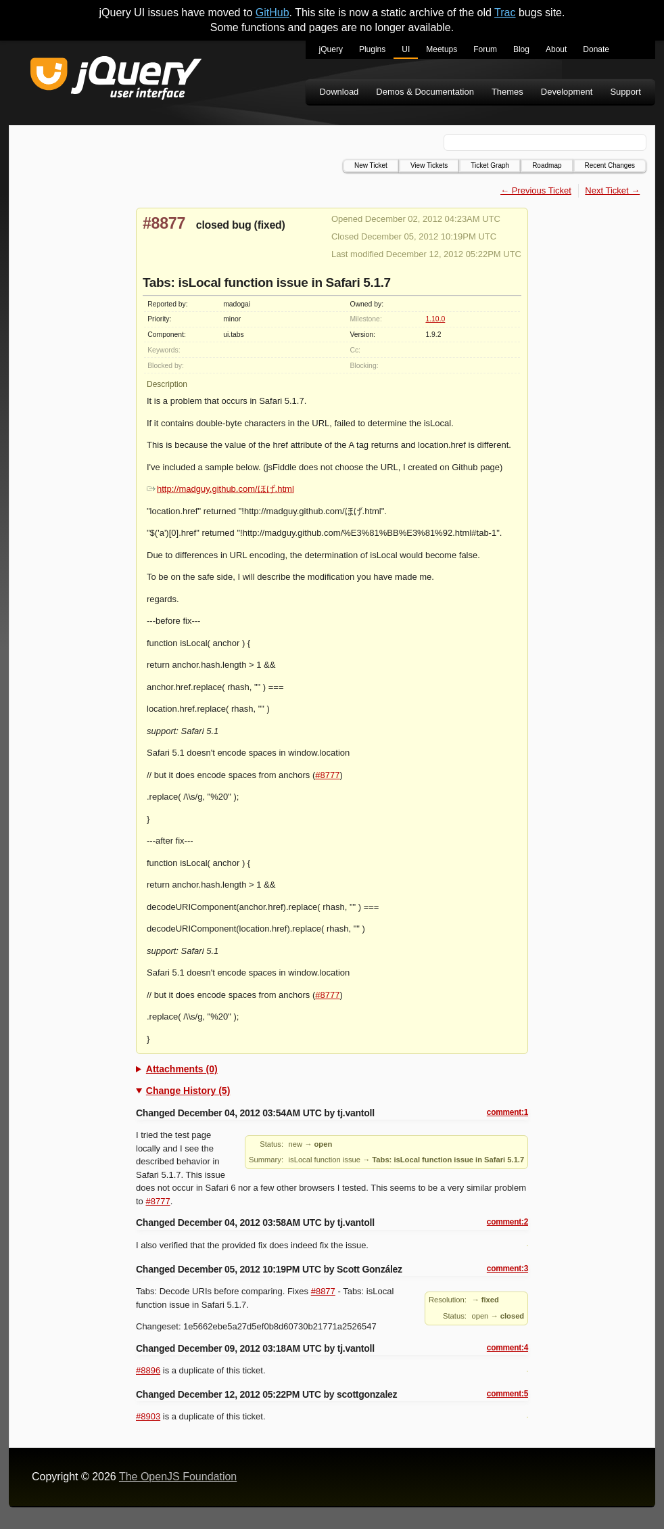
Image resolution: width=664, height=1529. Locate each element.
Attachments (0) (182, 1069)
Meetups (441, 49)
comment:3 (507, 1268)
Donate (596, 49)
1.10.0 (435, 319)
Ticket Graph (490, 165)
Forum (485, 49)
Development (567, 92)
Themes (507, 92)
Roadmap (546, 165)
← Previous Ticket (535, 190)
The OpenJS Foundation (178, 1476)
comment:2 (507, 1222)
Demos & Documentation (425, 92)
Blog (521, 49)
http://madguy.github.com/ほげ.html (220, 489)
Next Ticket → (612, 190)
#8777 (327, 775)
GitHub (272, 12)
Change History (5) (188, 1090)
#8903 (148, 1416)
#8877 (164, 223)
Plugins (372, 49)
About (556, 49)
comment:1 (507, 1112)
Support (625, 92)
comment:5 (507, 1393)
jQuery (331, 49)
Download (339, 92)
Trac (504, 12)
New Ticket (370, 165)
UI (406, 49)
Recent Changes (610, 165)
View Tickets (429, 165)
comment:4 (507, 1347)
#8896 (148, 1370)
